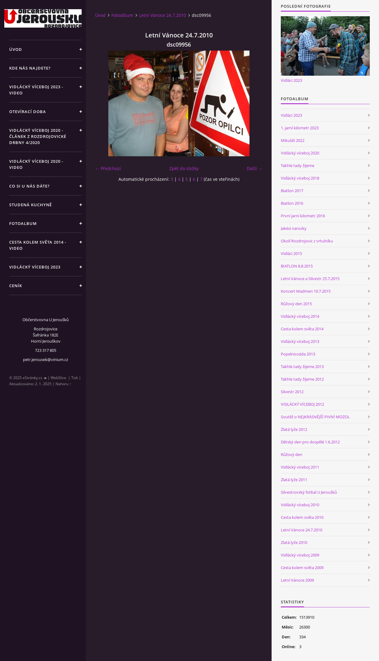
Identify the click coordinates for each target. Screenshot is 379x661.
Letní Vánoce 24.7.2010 (162, 15)
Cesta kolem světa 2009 (302, 567)
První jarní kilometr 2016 (303, 215)
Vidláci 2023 (291, 80)
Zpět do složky (184, 168)
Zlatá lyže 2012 (294, 429)
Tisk (74, 377)
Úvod (15, 49)
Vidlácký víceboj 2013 (300, 341)
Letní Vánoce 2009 (297, 580)
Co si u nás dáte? (29, 186)
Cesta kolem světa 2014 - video (37, 245)
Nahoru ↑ (63, 383)
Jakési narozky (294, 228)
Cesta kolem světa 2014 (302, 329)
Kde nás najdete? (30, 68)
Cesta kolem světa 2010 (302, 517)
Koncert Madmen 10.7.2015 (306, 291)
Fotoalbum (23, 223)
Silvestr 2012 (292, 391)
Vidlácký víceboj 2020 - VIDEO (36, 164)
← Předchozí (108, 168)
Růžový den (291, 454)
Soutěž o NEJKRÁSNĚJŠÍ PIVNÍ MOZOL (315, 417)
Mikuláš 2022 (292, 140)
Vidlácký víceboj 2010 (300, 504)
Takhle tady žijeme (297, 165)
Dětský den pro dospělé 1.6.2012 (310, 442)
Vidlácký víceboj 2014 (300, 316)
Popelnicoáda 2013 (298, 354)
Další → (254, 168)
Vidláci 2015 (291, 253)
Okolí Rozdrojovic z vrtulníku (307, 241)
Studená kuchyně (30, 204)
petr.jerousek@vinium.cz (45, 359)
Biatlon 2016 (292, 203)
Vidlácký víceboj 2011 (300, 467)
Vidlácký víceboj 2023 (34, 267)
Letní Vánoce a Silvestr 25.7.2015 (310, 278)
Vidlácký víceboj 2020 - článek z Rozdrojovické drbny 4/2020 (37, 136)
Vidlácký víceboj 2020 (300, 153)
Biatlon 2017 (292, 190)
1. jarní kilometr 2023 (300, 128)
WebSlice (58, 377)
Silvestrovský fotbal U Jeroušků (309, 492)
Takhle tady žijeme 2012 (302, 379)
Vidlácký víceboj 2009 (300, 555)
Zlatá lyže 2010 (294, 542)
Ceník (15, 285)
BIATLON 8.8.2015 (297, 266)
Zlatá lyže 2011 (294, 479)
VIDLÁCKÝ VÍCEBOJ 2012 (302, 404)
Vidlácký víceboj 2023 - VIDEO (36, 90)
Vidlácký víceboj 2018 (300, 178)
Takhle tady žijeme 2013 (302, 366)
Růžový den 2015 (296, 303)
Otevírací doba (27, 111)
